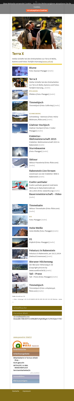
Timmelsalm (36, 205)
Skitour (33, 159)
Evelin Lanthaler (38, 182)
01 (30, 239)
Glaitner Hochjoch (39, 125)
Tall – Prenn (35, 274)
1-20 (25, 299)
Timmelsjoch (36, 102)
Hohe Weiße (36, 228)
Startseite (15, 391)
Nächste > (55, 299)
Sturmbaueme (37, 148)
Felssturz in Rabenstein (42, 250)
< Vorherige (20, 299)
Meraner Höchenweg (41, 262)
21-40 (28, 299)
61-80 (36, 299)
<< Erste (14, 299)
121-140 (50, 299)
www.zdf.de (47, 62)
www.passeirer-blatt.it (22, 337)
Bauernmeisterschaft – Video (45, 194)
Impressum (27, 391)
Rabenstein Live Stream (42, 171)
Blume (32, 68)
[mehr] (50, 71)
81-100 (40, 299)
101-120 (45, 299)
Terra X (33, 79)
